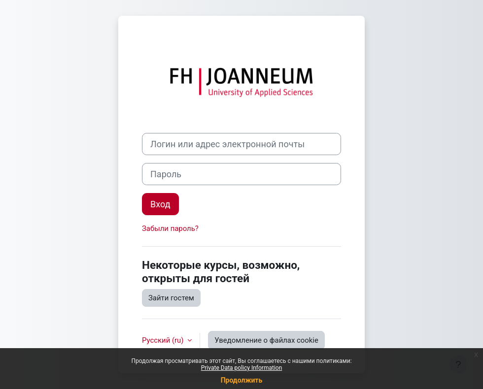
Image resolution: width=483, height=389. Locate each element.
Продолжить (242, 380)
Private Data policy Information (241, 367)
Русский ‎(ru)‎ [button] (163, 340)
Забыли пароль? (170, 228)
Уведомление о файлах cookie (266, 340)
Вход (160, 204)
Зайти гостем (171, 297)
